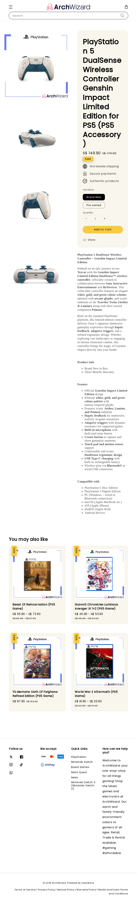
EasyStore (88, 883)
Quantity (88, 212)
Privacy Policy (46, 889)
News (74, 777)
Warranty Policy (86, 889)
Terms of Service (25, 889)
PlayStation (78, 757)
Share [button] (89, 240)
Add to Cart (103, 229)
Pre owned (94, 205)
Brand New (94, 197)
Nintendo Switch (82, 762)
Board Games (80, 767)
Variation (88, 189)
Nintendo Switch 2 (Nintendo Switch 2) (83, 785)
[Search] (122, 15)
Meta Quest (79, 772)
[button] (11, 7)
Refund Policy (65, 889)
